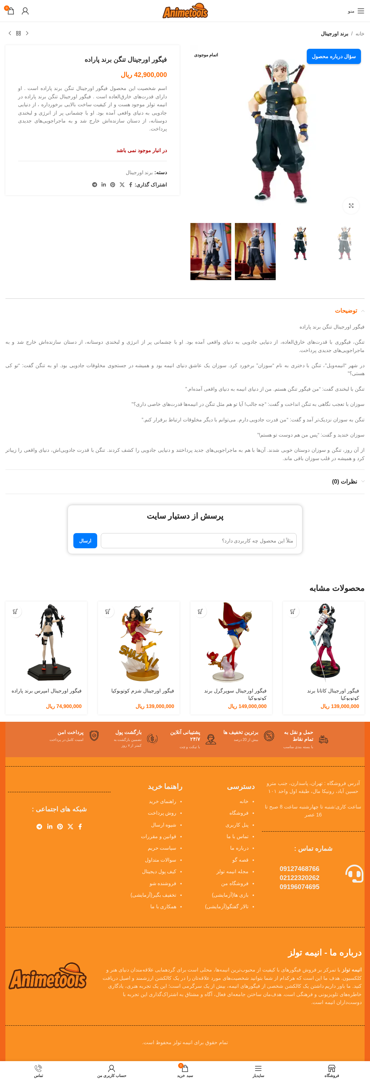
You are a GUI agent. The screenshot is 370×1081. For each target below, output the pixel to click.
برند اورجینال (334, 34)
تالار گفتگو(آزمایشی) (227, 906)
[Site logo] (185, 10)
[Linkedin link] (103, 185)
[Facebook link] (130, 185)
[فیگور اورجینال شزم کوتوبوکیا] (139, 642)
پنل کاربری (237, 825)
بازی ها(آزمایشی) (230, 895)
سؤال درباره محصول (334, 56)
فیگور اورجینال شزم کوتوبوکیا (142, 691)
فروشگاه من (235, 883)
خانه (360, 34)
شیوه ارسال (164, 825)
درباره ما (239, 848)
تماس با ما (238, 836)
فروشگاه (239, 813)
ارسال (85, 541)
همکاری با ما (163, 906)
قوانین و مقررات (159, 836)
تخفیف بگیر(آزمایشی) (153, 895)
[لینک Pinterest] (112, 185)
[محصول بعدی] (9, 33)
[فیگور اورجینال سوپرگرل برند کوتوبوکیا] (231, 642)
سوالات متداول (161, 860)
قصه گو (240, 860)
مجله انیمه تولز (232, 871)
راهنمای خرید (163, 801)
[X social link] (122, 185)
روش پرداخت (162, 813)
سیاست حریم (162, 848)
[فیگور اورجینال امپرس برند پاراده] (46, 642)
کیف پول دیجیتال (159, 871)
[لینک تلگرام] (94, 185)
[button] (293, 611)
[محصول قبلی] (27, 33)
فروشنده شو (163, 883)
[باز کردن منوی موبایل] (356, 11)
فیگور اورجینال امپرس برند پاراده (47, 691)
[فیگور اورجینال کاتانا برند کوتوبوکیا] (324, 642)
